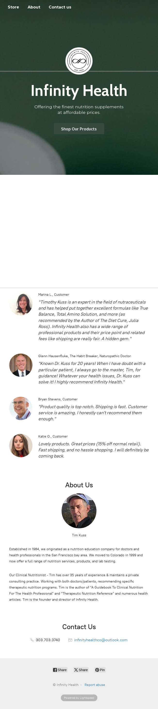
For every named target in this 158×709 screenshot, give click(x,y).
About (34, 7)
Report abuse (95, 685)
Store (13, 7)
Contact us (60, 7)
